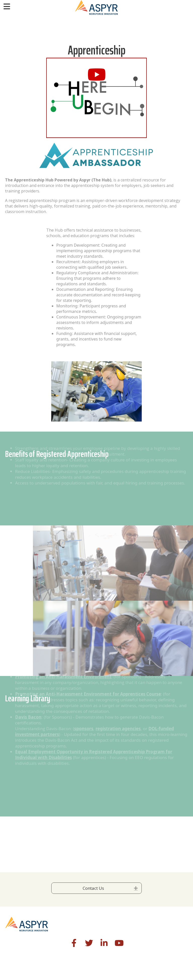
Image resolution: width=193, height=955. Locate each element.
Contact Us (93, 888)
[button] (96, 74)
